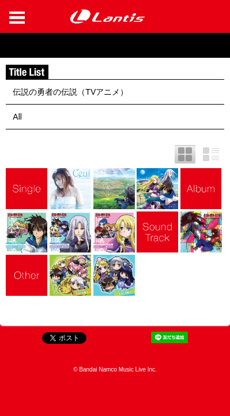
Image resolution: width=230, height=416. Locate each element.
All (17, 116)
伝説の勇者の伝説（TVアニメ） (70, 91)
